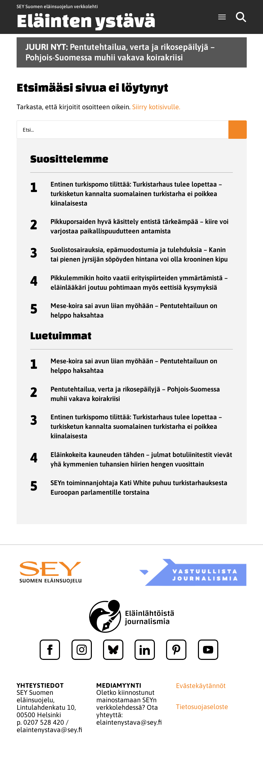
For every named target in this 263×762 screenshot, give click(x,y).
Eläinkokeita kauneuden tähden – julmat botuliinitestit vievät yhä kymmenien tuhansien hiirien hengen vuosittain (141, 459)
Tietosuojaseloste (202, 706)
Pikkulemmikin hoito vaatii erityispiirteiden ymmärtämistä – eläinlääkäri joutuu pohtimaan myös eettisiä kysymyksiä (139, 282)
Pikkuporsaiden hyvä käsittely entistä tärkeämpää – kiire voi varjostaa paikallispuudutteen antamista (139, 226)
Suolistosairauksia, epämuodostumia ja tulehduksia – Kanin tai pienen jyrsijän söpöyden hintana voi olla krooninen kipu (139, 254)
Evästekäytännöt (201, 685)
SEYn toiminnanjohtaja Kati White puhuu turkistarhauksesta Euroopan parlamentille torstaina (138, 487)
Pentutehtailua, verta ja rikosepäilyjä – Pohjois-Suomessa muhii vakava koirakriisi (135, 393)
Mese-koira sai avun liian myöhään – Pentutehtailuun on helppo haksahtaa (133, 310)
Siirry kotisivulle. (156, 107)
